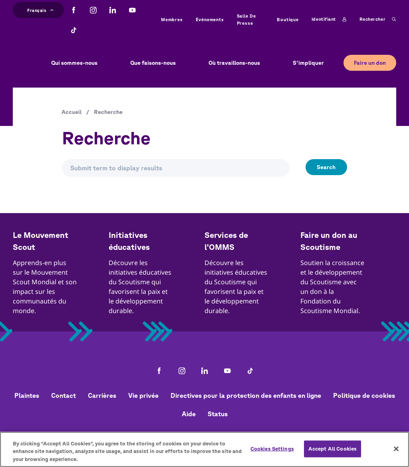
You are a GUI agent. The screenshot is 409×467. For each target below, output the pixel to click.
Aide (189, 413)
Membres (172, 19)
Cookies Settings (272, 453)
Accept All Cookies (332, 453)
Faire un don (370, 63)
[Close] (396, 453)
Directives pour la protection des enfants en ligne (246, 395)
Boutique (287, 19)
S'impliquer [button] (308, 63)
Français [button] (40, 9)
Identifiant (329, 20)
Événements (210, 19)
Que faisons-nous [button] (153, 63)
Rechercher (377, 20)
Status (218, 413)
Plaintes (26, 395)
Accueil (71, 112)
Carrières (102, 395)
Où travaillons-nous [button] (234, 63)
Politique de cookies (364, 395)
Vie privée (143, 395)
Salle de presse (246, 19)
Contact (63, 395)
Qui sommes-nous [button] (74, 63)
